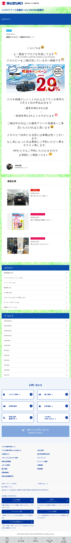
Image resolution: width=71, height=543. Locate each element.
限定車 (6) (7, 287)
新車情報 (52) (8, 273)
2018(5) (7, 370)
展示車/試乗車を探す (43, 454)
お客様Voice (5, 454)
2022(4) (7, 355)
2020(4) (7, 360)
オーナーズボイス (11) (11, 302)
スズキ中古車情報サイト (16, 522)
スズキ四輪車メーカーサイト (16, 500)
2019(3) (7, 365)
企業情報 (40, 465)
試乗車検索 (5, 472)
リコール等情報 (52, 511)
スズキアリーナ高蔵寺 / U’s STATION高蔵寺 (23, 10)
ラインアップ (41, 458)
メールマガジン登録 (16, 511)
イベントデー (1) (9, 282)
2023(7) (7, 350)
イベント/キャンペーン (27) (13, 278)
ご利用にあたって (42, 483)
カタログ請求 (6, 465)
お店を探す (40, 450)
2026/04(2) (8, 321)
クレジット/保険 (42, 461)
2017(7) (7, 375)
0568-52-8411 (35, 433)
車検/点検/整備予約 (7, 476)
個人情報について (7, 487)
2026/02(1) (8, 331)
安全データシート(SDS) (9, 483)
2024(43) (7, 345)
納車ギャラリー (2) (10, 307)
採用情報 (40, 469)
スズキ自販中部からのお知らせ (11, 450)
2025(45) (7, 340)
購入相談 (4, 469)
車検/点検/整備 (6, 461)
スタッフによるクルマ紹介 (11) (14, 297)
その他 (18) (8, 292)
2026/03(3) (8, 326)
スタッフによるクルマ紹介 (10, 458)
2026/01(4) (8, 335)
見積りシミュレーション (52, 500)
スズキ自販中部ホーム (8, 446)
